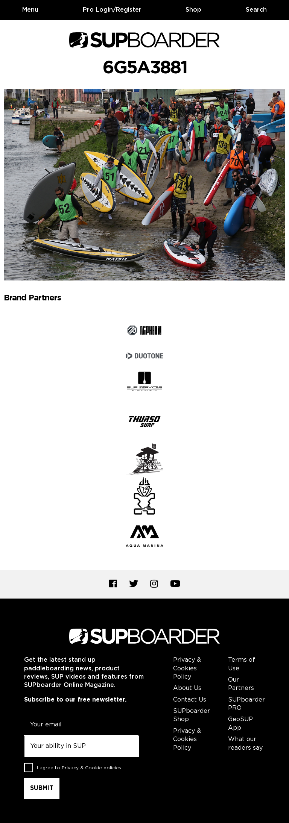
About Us (187, 688)
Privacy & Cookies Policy (187, 668)
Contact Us (189, 700)
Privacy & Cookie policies (91, 768)
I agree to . (79, 768)
